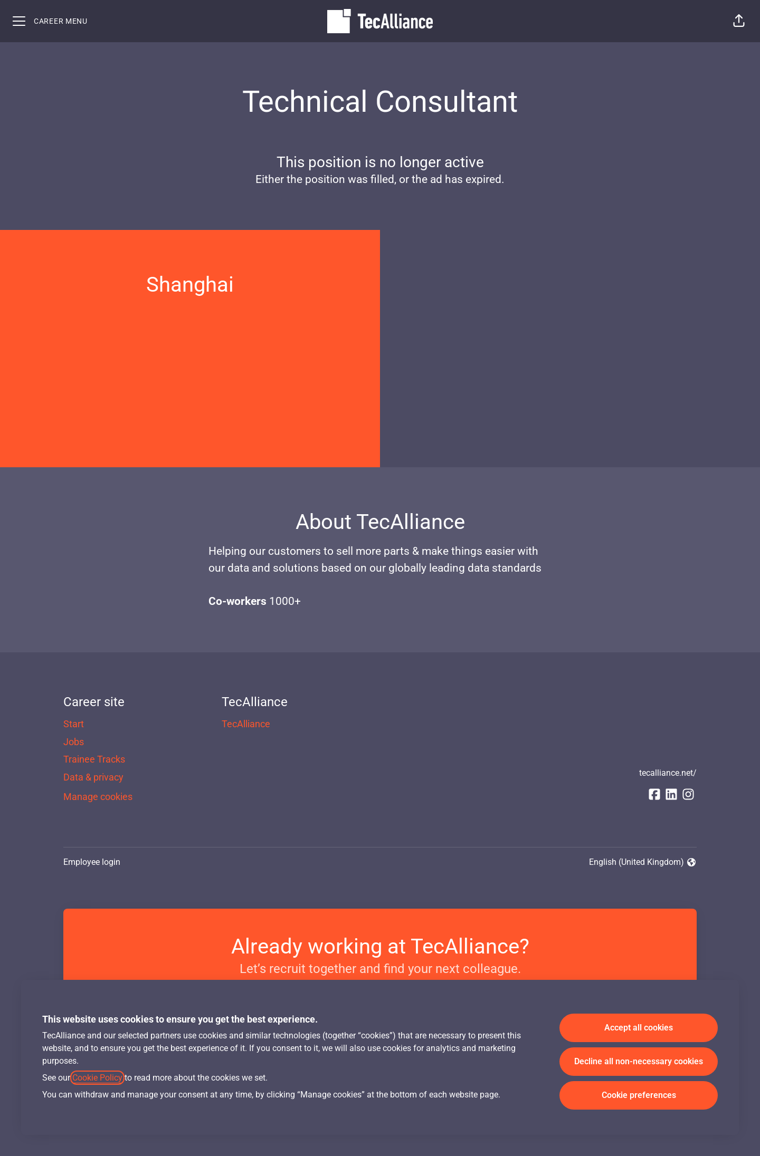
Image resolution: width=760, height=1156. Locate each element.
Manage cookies (97, 796)
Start (73, 723)
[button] (739, 21)
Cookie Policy (97, 1078)
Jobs (73, 741)
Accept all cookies (638, 1028)
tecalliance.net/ (668, 773)
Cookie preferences (639, 1095)
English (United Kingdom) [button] (643, 863)
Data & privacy (93, 777)
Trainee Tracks (94, 759)
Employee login (91, 862)
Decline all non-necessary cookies (638, 1061)
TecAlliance (246, 723)
